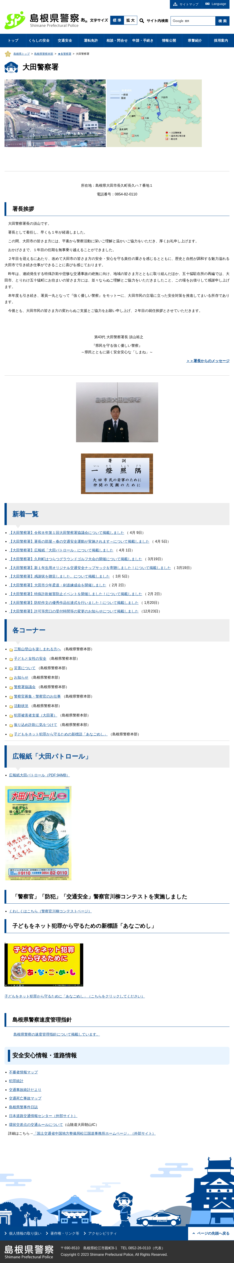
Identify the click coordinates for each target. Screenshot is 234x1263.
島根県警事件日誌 (23, 1107)
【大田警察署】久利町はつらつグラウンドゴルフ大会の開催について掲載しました (75, 559)
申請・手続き (143, 40)
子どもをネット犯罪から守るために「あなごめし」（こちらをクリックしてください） (74, 996)
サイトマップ (185, 4)
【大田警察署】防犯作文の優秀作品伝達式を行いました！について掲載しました (74, 603)
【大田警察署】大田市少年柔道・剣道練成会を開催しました (57, 585)
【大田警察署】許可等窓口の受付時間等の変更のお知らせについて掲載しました (74, 611)
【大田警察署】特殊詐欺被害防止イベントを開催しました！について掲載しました (75, 594)
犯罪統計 (16, 1081)
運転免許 (91, 40)
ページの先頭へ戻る (211, 1233)
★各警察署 (64, 53)
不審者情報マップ (23, 1072)
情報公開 (169, 40)
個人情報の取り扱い (25, 1233)
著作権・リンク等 (64, 1233)
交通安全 (65, 40)
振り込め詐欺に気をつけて (35, 725)
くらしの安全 (39, 40)
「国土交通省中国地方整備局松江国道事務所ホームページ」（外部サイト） (94, 1133)
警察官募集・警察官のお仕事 (37, 696)
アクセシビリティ (102, 1233)
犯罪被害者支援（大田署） (35, 715)
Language (215, 4)
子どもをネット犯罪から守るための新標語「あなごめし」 (61, 734)
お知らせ (21, 677)
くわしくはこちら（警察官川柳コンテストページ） (50, 911)
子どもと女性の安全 (30, 658)
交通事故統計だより (25, 1090)
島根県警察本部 (43, 53)
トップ (13, 40)
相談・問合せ (117, 40)
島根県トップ (22, 53)
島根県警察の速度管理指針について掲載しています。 (57, 1034)
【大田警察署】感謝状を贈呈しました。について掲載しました (59, 576)
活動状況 (21, 706)
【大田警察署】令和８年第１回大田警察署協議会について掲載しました (66, 533)
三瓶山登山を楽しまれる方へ (37, 649)
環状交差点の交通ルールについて (36, 1125)
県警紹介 (195, 40)
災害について (25, 668)
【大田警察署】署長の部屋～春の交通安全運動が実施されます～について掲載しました (79, 541)
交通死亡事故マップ (25, 1098)
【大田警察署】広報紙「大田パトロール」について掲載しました (61, 550)
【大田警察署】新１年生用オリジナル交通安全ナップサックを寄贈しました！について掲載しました (90, 568)
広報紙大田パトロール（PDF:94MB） (39, 775)
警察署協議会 (25, 687)
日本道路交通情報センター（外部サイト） (43, 1116)
